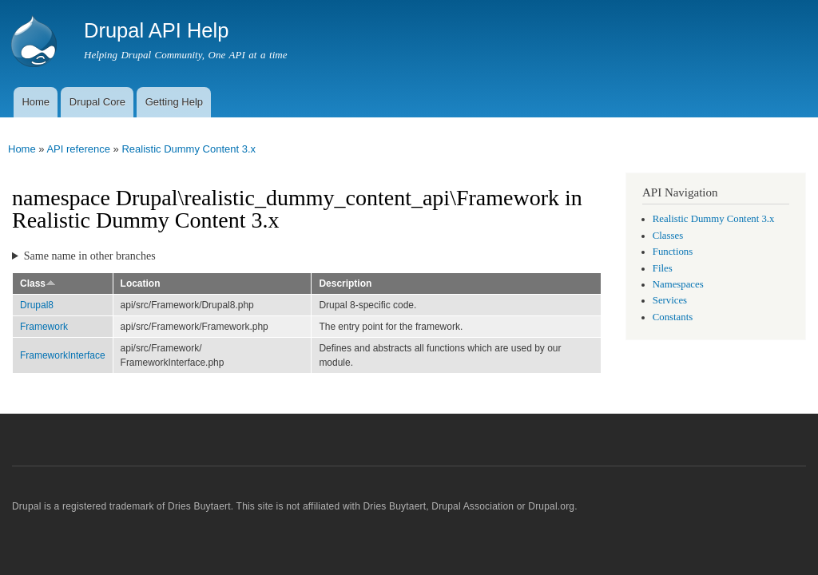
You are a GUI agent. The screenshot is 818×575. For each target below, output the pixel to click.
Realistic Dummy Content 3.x (188, 149)
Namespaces (678, 284)
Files (663, 268)
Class (38, 283)
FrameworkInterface (62, 355)
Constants (673, 317)
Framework (44, 326)
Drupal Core (97, 102)
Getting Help (174, 102)
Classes (668, 235)
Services (670, 300)
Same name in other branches (90, 256)
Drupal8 (37, 305)
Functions (673, 251)
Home (36, 102)
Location (141, 283)
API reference (78, 149)
